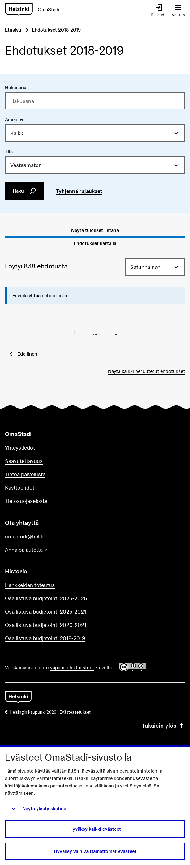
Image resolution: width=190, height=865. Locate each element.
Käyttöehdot (19, 487)
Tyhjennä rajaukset (79, 191)
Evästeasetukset (75, 712)
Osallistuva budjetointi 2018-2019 (45, 638)
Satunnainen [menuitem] (145, 267)
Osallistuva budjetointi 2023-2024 (46, 611)
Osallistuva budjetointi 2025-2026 (46, 598)
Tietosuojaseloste (26, 500)
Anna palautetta (44, 550)
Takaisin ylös (163, 726)
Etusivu (13, 30)
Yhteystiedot (20, 447)
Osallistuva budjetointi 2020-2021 (45, 624)
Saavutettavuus (24, 461)
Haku (24, 191)
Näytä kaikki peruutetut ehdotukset (146, 371)
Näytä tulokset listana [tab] (95, 230)
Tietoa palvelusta (25, 474)
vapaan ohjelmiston (74, 667)
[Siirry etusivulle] (34, 9)
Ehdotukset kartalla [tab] (95, 243)
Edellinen (27, 354)
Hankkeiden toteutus (30, 585)
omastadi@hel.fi (24, 536)
